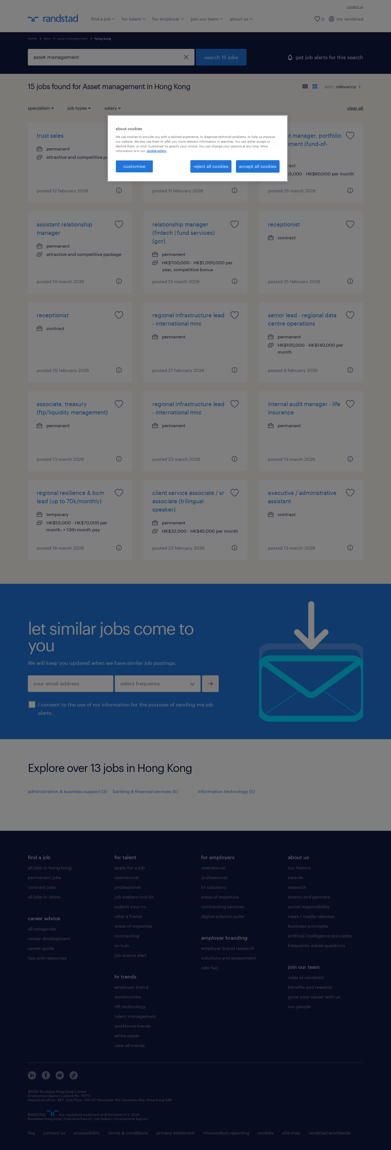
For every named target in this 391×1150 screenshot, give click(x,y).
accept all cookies (258, 166)
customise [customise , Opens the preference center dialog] (134, 166)
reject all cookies (210, 166)
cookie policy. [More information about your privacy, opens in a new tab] (157, 151)
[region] (197, 148)
